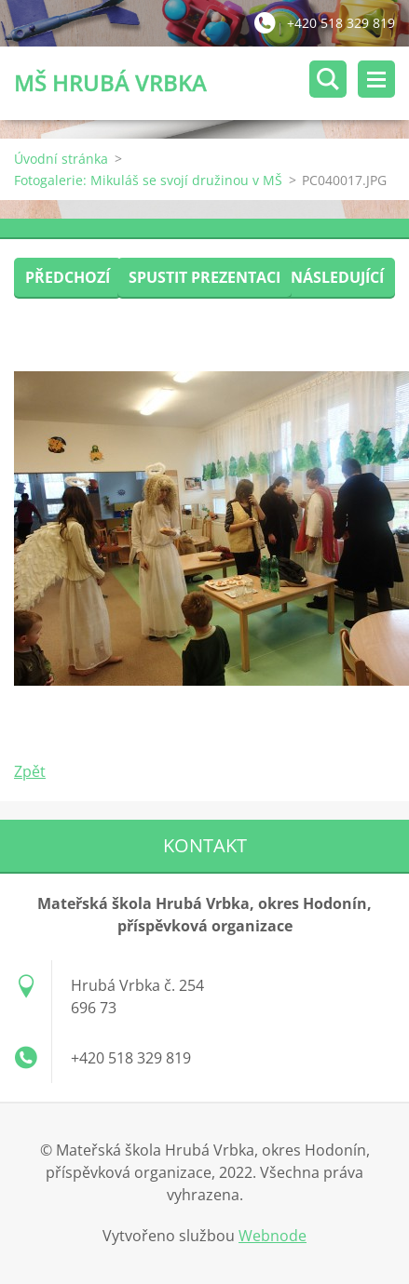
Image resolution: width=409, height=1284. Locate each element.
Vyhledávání (328, 79)
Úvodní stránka (61, 158)
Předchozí (67, 277)
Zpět (30, 771)
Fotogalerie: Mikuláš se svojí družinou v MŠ (148, 180)
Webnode (273, 1235)
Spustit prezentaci (204, 277)
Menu (376, 79)
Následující (337, 277)
